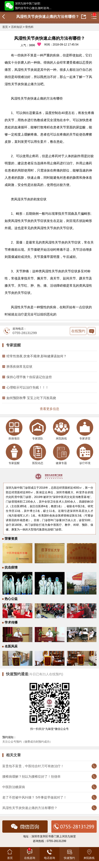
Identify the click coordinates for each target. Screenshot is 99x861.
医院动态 (37, 454)
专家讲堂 (85, 429)
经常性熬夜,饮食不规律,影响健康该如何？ (36, 356)
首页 (5, 27)
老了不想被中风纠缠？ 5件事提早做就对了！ (34, 797)
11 (94, 14)
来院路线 (61, 429)
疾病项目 (14, 429)
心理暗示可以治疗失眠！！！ (27, 387)
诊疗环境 (85, 454)
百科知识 (16, 27)
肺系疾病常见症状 (19, 366)
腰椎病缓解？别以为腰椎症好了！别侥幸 (31, 776)
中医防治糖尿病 (13, 787)
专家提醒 (14, 454)
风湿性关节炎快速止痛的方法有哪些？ (29, 808)
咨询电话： (20, 331)
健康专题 (61, 454)
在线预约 (78, 331)
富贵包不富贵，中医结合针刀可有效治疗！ (33, 766)
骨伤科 (29, 27)
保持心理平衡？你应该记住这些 (29, 377)
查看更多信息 (49, 409)
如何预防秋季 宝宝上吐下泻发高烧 (31, 398)
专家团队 (37, 429)
